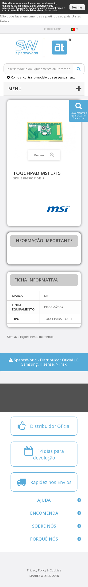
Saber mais (51, 10)
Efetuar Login (52, 28)
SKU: (16, 178)
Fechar (77, 7)
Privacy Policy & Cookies (44, 570)
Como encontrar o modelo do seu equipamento (41, 77)
